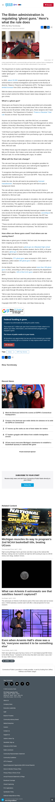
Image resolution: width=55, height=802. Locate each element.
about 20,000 (12, 80)
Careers (6, 727)
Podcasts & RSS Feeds (10, 746)
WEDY (18, 693)
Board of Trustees (8, 715)
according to (45, 213)
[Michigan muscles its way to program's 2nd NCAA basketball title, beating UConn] (26, 522)
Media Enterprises (9, 723)
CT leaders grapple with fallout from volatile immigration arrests (26, 435)
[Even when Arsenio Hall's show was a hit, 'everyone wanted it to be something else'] (26, 623)
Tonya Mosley (5, 650)
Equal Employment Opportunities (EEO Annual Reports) (19, 765)
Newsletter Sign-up (9, 742)
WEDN (9, 693)
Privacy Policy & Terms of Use (12, 772)
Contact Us (7, 731)
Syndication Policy (9, 792)
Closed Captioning (9, 784)
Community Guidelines (10, 757)
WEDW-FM (6, 695)
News (10, 352)
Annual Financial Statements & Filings (14, 776)
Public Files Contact (8, 697)
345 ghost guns (24, 261)
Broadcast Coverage (9, 780)
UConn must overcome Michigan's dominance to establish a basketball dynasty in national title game (28, 443)
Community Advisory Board (11, 719)
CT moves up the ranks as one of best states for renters (26, 429)
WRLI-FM (20, 695)
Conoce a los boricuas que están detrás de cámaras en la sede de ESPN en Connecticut (29, 421)
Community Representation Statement (14, 753)
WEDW (13, 693)
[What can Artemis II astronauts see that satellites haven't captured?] (26, 574)
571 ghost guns (18, 258)
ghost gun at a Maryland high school (37, 247)
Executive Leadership (10, 708)
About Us (6, 700)
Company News (8, 704)
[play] (3, 800)
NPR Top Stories (22, 352)
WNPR (11, 695)
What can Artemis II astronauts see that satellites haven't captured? (27, 593)
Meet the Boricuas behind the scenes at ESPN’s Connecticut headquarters (28, 414)
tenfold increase (7, 87)
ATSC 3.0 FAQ (17, 697)
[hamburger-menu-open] (3, 5)
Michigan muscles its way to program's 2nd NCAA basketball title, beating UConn (26, 542)
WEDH (5, 693)
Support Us (7, 734)
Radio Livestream (8, 750)
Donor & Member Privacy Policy (12, 769)
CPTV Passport (8, 761)
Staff (5, 712)
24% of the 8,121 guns (24, 272)
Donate (49, 5)
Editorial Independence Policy (12, 795)
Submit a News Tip (9, 738)
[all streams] (52, 800)
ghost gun (13, 252)
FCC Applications (8, 788)
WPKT (15, 695)
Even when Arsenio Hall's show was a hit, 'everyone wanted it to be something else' (27, 643)
